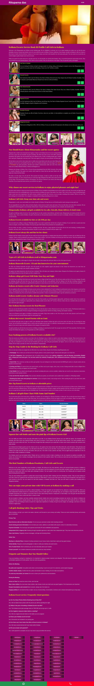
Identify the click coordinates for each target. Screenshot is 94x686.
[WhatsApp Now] (82, 70)
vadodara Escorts (18, 673)
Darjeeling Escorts (37, 666)
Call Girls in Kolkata (25, 63)
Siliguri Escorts (37, 663)
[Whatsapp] (23, 683)
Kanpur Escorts (37, 647)
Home (82, 2)
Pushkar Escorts (57, 663)
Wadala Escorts (17, 666)
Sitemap (76, 637)
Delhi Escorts (18, 637)
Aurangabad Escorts (37, 676)
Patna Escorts (37, 653)
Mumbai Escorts (17, 647)
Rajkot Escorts (56, 666)
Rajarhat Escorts (24, 98)
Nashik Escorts (56, 660)
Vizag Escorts (37, 637)
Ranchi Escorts (37, 660)
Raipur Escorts (37, 656)
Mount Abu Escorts (56, 653)
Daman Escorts (37, 679)
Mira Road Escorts (17, 653)
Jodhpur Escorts (57, 647)
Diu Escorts (56, 637)
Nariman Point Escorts (17, 650)
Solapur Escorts (57, 669)
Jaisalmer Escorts (57, 643)
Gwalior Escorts (56, 640)
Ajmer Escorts (17, 676)
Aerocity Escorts (37, 640)
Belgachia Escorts (25, 122)
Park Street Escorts (25, 86)
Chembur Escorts (18, 663)
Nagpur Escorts (56, 656)
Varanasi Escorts (57, 676)
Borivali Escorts (17, 660)
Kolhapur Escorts (57, 650)
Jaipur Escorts (17, 679)
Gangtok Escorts (37, 669)
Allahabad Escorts (37, 673)
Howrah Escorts (24, 75)
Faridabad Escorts (17, 643)
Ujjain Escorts (57, 673)
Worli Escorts (18, 669)
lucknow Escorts (37, 650)
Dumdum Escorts (24, 110)
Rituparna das (17, 2)
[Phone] (70, 683)
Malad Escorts (17, 656)
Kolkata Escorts (17, 640)
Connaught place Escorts (37, 643)
